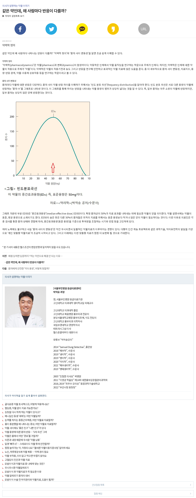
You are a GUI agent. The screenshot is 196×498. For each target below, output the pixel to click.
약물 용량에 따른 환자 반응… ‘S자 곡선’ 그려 (26, 432)
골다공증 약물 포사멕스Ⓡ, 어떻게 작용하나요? (27, 404)
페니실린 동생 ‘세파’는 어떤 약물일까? (23, 416)
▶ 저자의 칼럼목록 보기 (13, 15)
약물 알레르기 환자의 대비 (17, 475)
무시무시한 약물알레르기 (17, 467)
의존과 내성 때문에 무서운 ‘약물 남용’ (22, 440)
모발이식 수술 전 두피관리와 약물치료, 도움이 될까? (29, 479)
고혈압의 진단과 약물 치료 (17, 459)
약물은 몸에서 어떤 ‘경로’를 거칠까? (22, 436)
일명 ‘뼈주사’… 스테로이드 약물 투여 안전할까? (27, 444)
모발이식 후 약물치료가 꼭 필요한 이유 (23, 471)
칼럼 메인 (142, 493)
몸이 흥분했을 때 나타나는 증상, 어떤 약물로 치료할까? (31, 424)
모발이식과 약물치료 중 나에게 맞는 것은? (25, 463)
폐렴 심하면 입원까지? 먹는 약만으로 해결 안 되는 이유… (32, 256)
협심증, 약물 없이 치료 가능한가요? (21, 408)
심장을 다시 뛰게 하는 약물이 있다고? (22, 412)
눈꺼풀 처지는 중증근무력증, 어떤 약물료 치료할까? (29, 420)
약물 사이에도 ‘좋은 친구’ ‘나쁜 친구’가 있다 (25, 428)
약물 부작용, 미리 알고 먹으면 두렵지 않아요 (26, 456)
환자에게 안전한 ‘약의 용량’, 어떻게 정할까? (25, 268)
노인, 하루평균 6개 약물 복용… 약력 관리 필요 (26, 452)
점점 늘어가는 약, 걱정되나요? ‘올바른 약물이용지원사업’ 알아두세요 (37, 448)
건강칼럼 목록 (141, 485)
